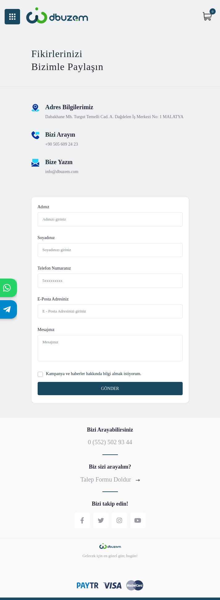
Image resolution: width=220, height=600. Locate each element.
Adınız (43, 207)
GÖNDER (110, 388)
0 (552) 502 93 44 (110, 442)
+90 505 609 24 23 (61, 144)
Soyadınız (46, 238)
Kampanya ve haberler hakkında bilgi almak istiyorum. (93, 373)
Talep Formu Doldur (109, 479)
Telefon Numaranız (54, 268)
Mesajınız (46, 330)
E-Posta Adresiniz (53, 299)
